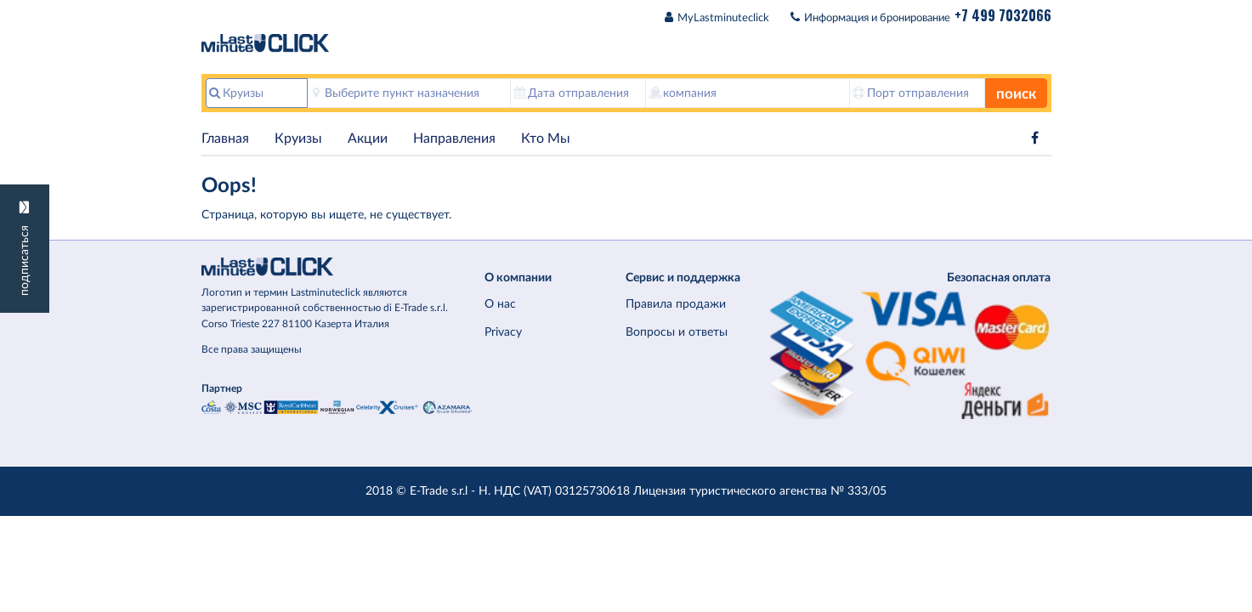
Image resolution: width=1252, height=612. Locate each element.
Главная (225, 138)
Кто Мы (545, 138)
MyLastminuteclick (723, 18)
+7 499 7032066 (1003, 15)
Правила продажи (676, 304)
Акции (368, 138)
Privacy (503, 332)
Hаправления (454, 138)
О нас (500, 304)
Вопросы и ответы (677, 332)
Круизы (298, 138)
